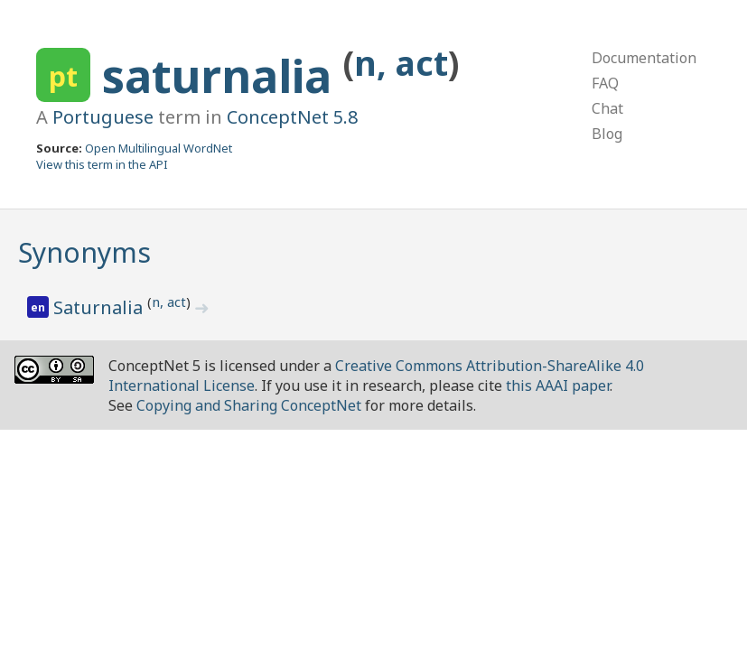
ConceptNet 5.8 (292, 117)
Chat (607, 108)
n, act (401, 63)
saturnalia (222, 76)
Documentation (644, 58)
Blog (607, 134)
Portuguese (103, 117)
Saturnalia (100, 307)
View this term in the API (102, 164)
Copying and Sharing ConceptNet (248, 405)
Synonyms (84, 252)
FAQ (605, 83)
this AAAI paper (558, 385)
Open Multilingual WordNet (158, 148)
